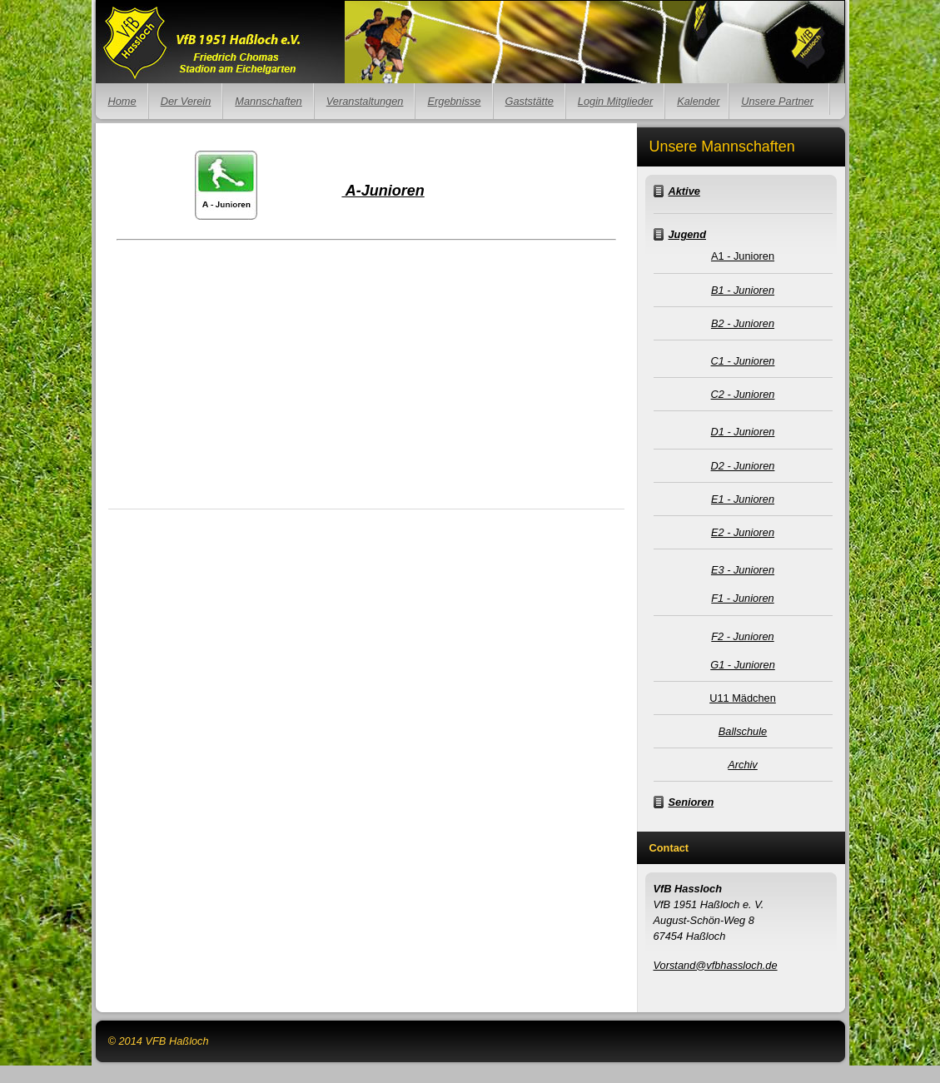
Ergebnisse (453, 101)
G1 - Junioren (742, 664)
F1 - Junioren (742, 598)
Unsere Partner (777, 101)
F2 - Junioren (742, 636)
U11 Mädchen (742, 698)
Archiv (743, 764)
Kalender (698, 101)
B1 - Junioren (742, 290)
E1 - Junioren (742, 499)
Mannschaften (268, 101)
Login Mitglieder (615, 101)
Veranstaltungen (365, 101)
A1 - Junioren (742, 256)
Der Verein (186, 101)
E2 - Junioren (742, 532)
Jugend (688, 234)
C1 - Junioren (743, 361)
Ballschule (743, 731)
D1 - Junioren (743, 431)
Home (122, 101)
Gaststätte (529, 101)
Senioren (691, 802)
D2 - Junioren (743, 466)
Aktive (684, 191)
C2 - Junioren (743, 394)
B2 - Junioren (742, 323)
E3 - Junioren (742, 570)
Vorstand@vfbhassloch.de (716, 965)
